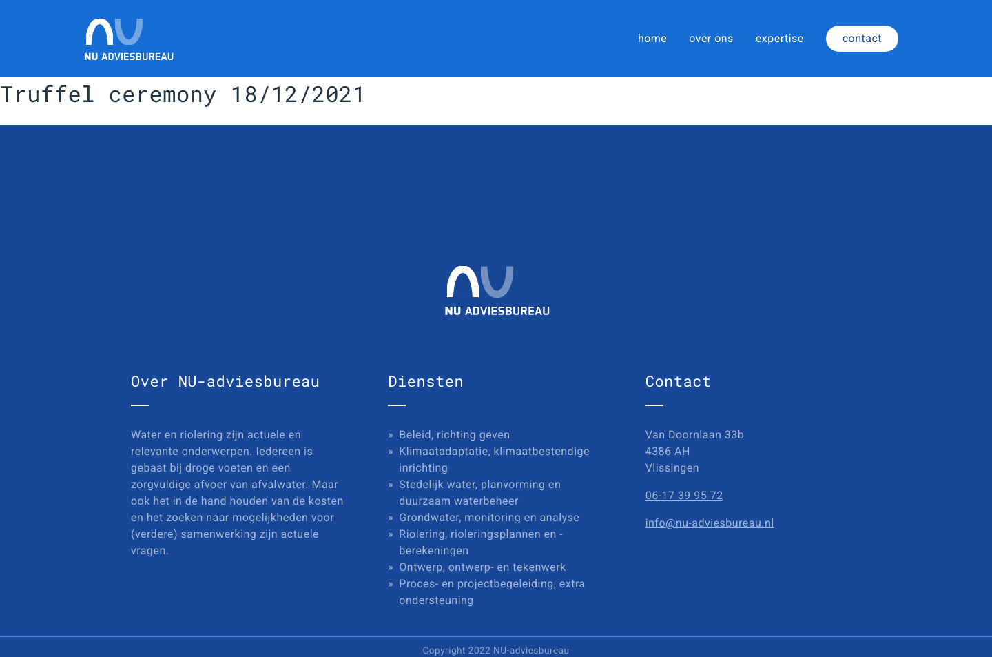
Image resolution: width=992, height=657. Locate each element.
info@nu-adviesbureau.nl (709, 522)
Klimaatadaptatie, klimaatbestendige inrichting (494, 459)
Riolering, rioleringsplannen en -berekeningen (481, 542)
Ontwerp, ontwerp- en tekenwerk (482, 567)
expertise (780, 38)
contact (862, 38)
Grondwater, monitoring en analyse (489, 517)
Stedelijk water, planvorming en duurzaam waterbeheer (480, 492)
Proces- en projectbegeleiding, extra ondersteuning (492, 592)
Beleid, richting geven (454, 434)
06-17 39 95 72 (684, 495)
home (652, 38)
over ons (711, 38)
